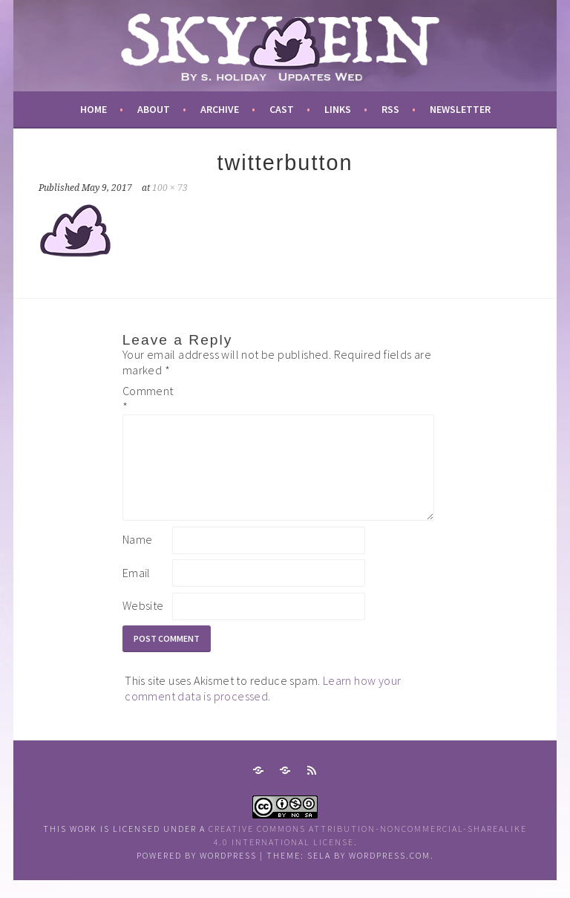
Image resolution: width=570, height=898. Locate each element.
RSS (390, 109)
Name (137, 557)
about (153, 109)
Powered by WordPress (197, 873)
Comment (146, 398)
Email (136, 590)
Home (93, 109)
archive (219, 109)
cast (281, 109)
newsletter (460, 109)
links (337, 109)
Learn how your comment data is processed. (263, 706)
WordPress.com (389, 873)
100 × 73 (170, 188)
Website (143, 623)
